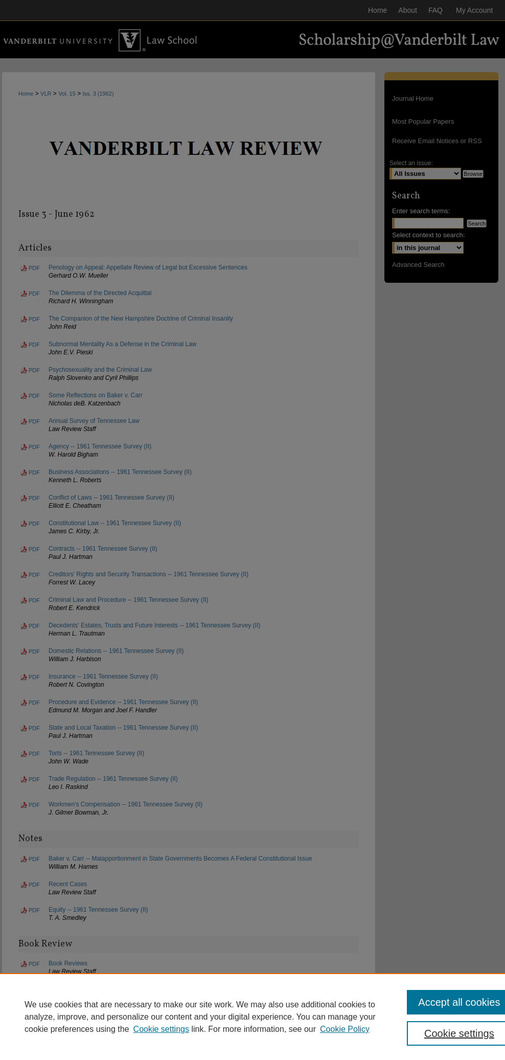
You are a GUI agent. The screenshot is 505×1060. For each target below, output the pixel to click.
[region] (252, 1016)
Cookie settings (161, 1029)
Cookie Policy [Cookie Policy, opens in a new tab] (345, 1029)
